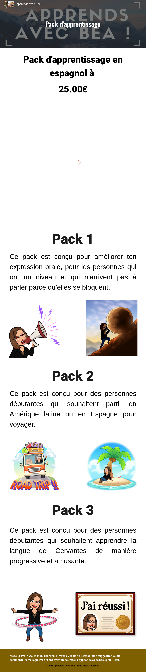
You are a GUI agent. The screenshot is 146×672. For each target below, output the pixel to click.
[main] (73, 24)
